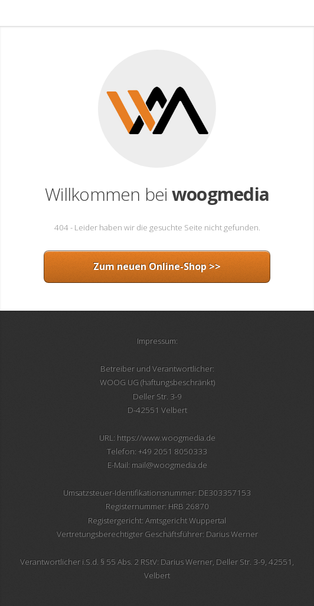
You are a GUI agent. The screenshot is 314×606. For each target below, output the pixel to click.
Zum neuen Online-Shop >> (157, 266)
